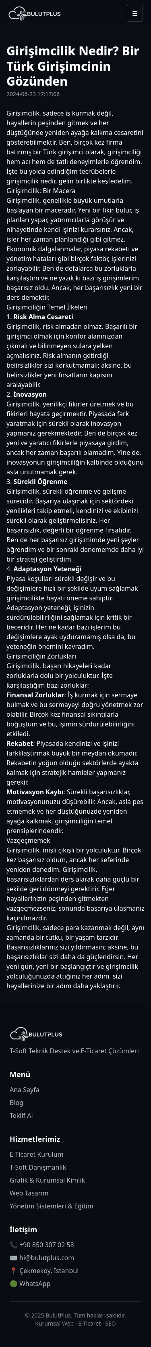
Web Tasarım (29, 1193)
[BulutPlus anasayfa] (34, 13)
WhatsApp (34, 1283)
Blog (16, 1102)
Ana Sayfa (24, 1089)
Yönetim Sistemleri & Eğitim (51, 1206)
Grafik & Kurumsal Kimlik (47, 1180)
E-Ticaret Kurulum (37, 1154)
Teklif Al (21, 1115)
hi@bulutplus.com (46, 1257)
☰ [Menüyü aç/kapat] (135, 13)
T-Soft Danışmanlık (38, 1167)
